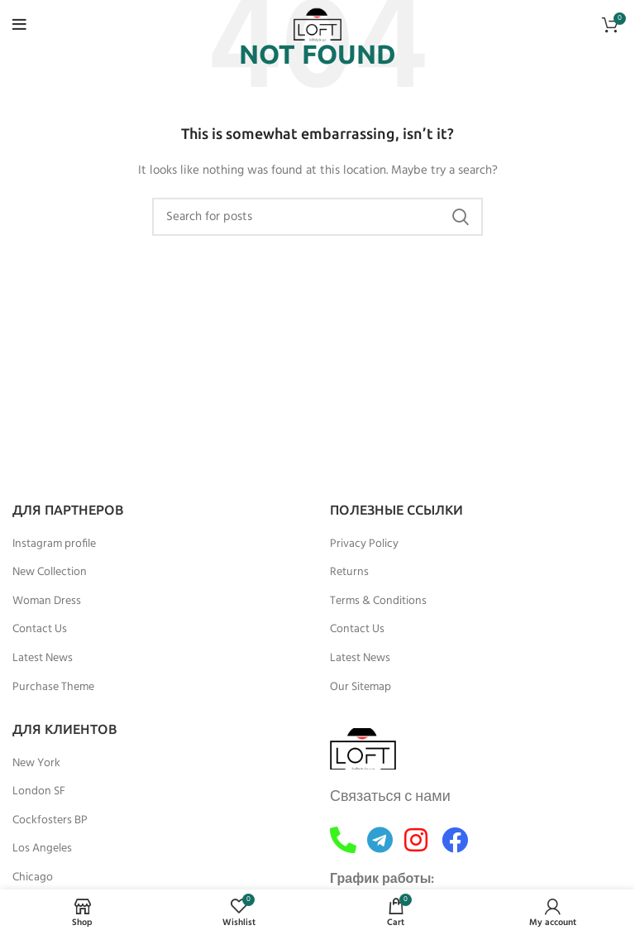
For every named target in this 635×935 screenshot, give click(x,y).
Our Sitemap (360, 687)
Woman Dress (46, 601)
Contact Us (39, 629)
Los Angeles (42, 849)
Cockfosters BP (50, 821)
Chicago (32, 878)
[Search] (317, 217)
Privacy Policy (364, 544)
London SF (38, 792)
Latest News (42, 658)
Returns (349, 572)
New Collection (49, 572)
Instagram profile (54, 544)
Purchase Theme (53, 687)
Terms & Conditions (378, 601)
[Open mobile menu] (19, 24)
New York (36, 763)
